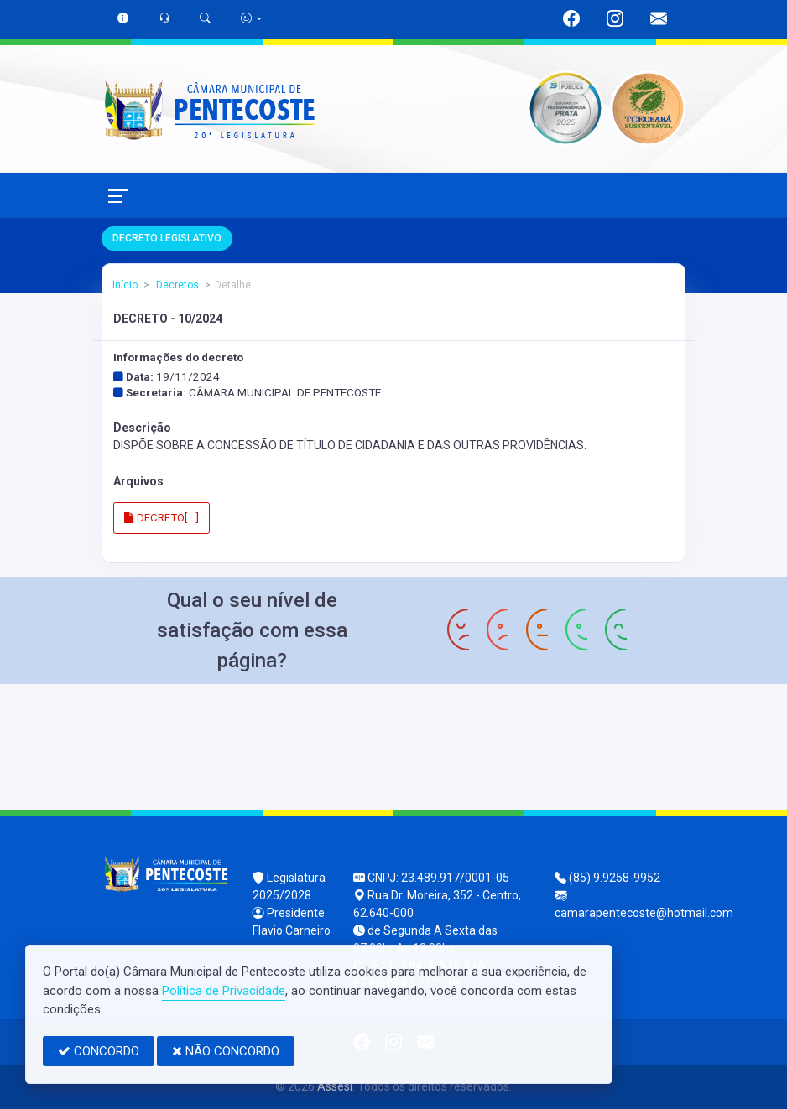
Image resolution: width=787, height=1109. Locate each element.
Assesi (334, 1086)
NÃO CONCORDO (225, 1051)
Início (125, 285)
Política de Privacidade (223, 990)
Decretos (176, 285)
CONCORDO (98, 1051)
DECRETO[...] (161, 517)
